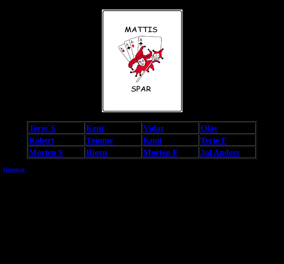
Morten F (160, 152)
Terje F (213, 140)
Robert (41, 140)
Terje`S (42, 128)
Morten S (46, 152)
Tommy (100, 140)
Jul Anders (220, 152)
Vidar (153, 128)
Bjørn (96, 152)
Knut (152, 140)
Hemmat (14, 169)
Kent (95, 128)
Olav (209, 128)
